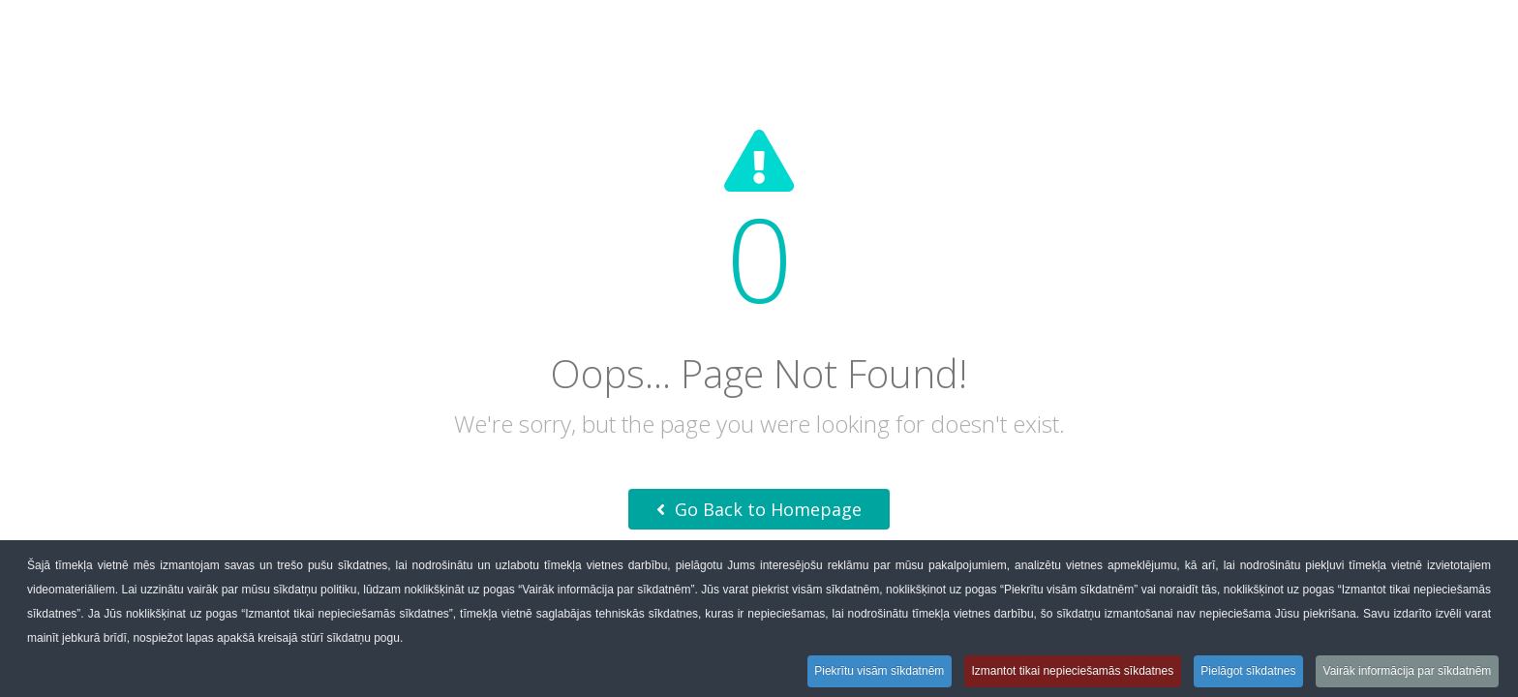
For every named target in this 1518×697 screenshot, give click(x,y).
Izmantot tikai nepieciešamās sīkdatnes (1070, 671)
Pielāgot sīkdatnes (1246, 671)
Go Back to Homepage (759, 509)
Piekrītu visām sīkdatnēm (875, 671)
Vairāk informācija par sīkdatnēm (1406, 671)
